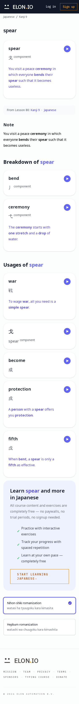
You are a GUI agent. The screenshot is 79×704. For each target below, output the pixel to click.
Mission (10, 671)
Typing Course (37, 677)
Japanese (9, 17)
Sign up (69, 7)
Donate (62, 677)
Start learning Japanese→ (32, 576)
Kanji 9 (23, 17)
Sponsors (11, 677)
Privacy (44, 671)
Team (27, 671)
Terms (62, 671)
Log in (51, 6)
